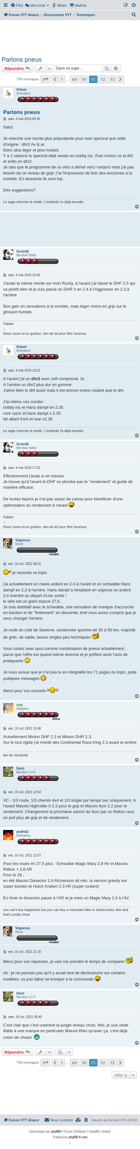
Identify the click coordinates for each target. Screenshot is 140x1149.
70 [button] (83, 79)
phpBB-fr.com (78, 1137)
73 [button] (112, 79)
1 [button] (62, 79)
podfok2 (22, 831)
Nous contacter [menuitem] (58, 1120)
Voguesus (22, 540)
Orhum (21, 89)
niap (19, 705)
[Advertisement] (70, 37)
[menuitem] (16, 5)
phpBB (55, 1131)
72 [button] (102, 79)
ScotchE (22, 251)
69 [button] (74, 79)
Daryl (20, 768)
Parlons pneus (22, 59)
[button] (45, 79)
